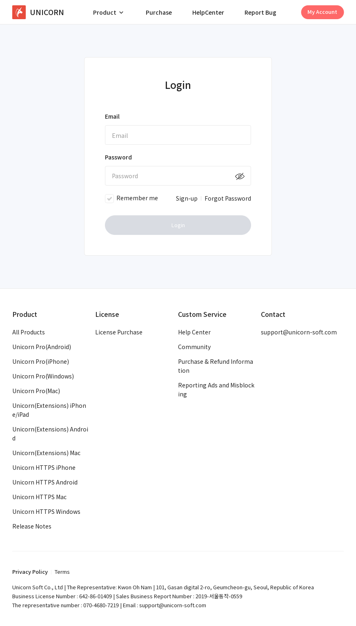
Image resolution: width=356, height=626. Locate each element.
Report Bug (260, 12)
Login (178, 225)
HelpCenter (208, 12)
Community (194, 347)
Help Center (194, 332)
